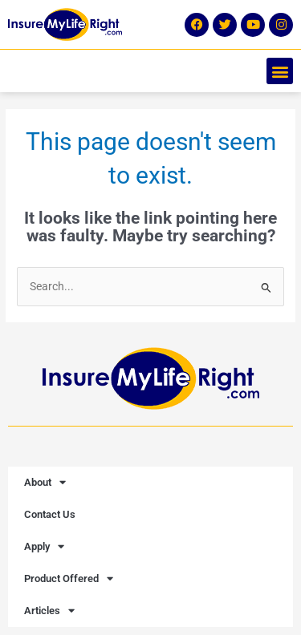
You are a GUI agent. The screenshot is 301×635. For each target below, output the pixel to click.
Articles (49, 610)
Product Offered (68, 578)
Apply (44, 546)
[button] (279, 71)
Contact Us (49, 514)
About (45, 482)
